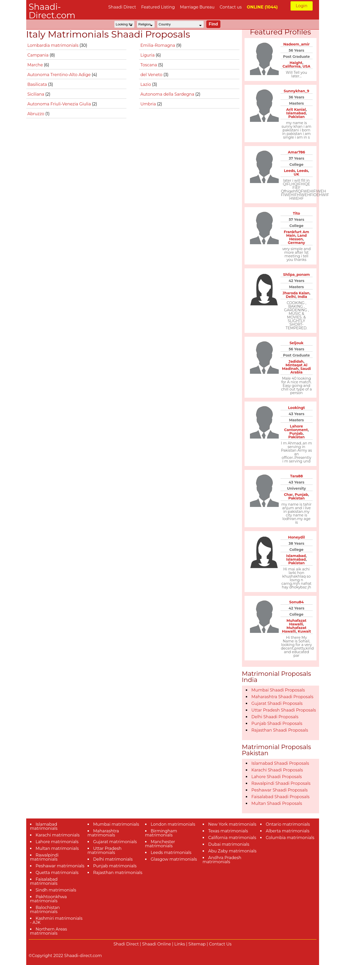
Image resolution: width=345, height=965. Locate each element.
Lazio (146, 84)
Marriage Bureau (197, 7)
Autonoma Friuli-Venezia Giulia (59, 104)
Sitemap (197, 944)
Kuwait (304, 631)
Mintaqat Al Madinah (294, 367)
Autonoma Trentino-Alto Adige (59, 74)
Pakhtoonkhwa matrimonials (48, 898)
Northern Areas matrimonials (48, 931)
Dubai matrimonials (228, 844)
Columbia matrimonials (290, 837)
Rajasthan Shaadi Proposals (279, 730)
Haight (296, 62)
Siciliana (36, 94)
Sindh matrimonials (56, 890)
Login (301, 5)
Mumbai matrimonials (116, 824)
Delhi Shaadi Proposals (275, 716)
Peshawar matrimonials (60, 865)
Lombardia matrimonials (53, 45)
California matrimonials (232, 837)
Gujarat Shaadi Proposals (277, 703)
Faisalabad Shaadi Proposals (280, 796)
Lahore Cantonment (296, 428)
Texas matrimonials (228, 831)
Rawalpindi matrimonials (44, 857)
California (292, 66)
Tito (296, 213)
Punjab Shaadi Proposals (276, 723)
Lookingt (296, 407)
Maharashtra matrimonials (103, 833)
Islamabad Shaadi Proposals (280, 763)
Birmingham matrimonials (161, 833)
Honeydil (296, 537)
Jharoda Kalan (296, 293)
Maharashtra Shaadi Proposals (282, 696)
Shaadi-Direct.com (52, 11)
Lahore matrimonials (57, 841)
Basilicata (37, 84)
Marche (35, 64)
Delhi (291, 296)
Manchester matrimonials (160, 843)
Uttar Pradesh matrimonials (105, 850)
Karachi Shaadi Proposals (277, 770)
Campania (38, 55)
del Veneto (151, 74)
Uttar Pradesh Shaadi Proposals (283, 710)
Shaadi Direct (122, 7)
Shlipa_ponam (296, 274)
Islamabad (296, 113)
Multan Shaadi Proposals (276, 803)
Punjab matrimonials (115, 865)
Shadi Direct (126, 944)
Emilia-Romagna (158, 45)
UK (296, 174)
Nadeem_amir (296, 44)
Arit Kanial (296, 109)
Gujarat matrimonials (115, 841)
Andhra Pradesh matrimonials (222, 859)
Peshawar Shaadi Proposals (279, 790)
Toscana (149, 64)
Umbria (148, 104)
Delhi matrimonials (113, 859)
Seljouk (296, 343)
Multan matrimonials (57, 848)
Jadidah (295, 361)
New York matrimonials (232, 824)
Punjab (296, 433)
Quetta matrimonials (57, 872)
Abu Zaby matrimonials (232, 851)
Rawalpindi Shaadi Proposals (281, 783)
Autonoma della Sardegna (167, 94)
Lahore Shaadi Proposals (276, 776)
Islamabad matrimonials (44, 826)
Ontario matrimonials (288, 824)
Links (179, 944)
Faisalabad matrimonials (44, 881)
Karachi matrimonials (58, 835)
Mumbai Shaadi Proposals (278, 690)
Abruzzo (36, 113)
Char (288, 494)
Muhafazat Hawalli (296, 622)
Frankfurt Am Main (296, 234)
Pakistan (296, 116)
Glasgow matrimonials (174, 859)
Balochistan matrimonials (45, 909)
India (302, 296)
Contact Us (220, 944)
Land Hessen (298, 237)
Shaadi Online (156, 944)
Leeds (289, 170)
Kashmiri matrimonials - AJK (56, 920)
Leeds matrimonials (171, 852)
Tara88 (296, 476)
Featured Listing (158, 7)
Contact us (231, 7)
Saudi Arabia (300, 370)
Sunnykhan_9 (296, 91)
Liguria (148, 55)
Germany (296, 242)
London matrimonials (173, 824)
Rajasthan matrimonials (118, 872)
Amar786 (296, 152)
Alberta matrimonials (288, 831)
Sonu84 (296, 602)
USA (307, 66)
